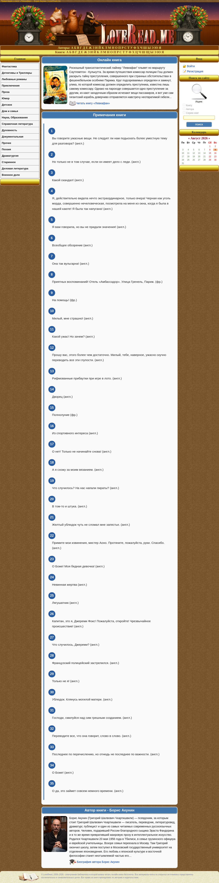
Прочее (6, 142)
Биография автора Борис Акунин (98, 861)
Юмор (6, 98)
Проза (6, 91)
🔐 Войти (189, 66)
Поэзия (6, 149)
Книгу (187, 105)
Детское (7, 104)
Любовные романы (14, 79)
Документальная (12, 136)
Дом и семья (10, 111)
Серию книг (191, 112)
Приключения (11, 85)
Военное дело (11, 174)
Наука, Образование (15, 117)
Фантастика (9, 66)
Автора (188, 109)
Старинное (9, 162)
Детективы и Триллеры (17, 72)
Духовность (9, 130)
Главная (19, 58)
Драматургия (10, 155)
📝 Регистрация (193, 71)
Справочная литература (17, 123)
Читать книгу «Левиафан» (93, 103)
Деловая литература (15, 168)
